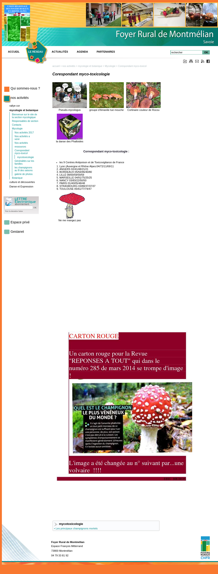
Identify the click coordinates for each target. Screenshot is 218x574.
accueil (56, 66)
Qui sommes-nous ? (25, 88)
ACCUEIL (13, 51)
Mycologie (17, 128)
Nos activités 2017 (24, 132)
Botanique (17, 178)
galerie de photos (24, 174)
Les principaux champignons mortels (77, 528)
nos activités (20, 98)
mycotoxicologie (25, 157)
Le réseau (35, 51)
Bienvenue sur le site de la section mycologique (24, 116)
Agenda (82, 51)
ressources (20, 146)
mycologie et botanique (23, 110)
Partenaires (106, 51)
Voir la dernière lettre (14, 211)
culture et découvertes (22, 182)
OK (206, 52)
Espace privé (20, 222)
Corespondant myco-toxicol (22, 152)
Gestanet (17, 231)
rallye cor (14, 105)
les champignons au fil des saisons (24, 169)
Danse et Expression (21, 186)
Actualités (60, 51)
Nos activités (21, 143)
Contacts (16, 125)
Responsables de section (25, 121)
